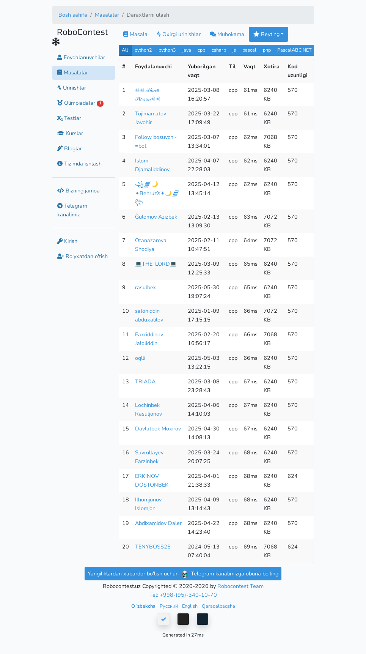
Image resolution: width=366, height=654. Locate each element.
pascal (249, 50)
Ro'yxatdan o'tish (82, 256)
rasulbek (145, 287)
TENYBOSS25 (153, 546)
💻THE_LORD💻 (156, 264)
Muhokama (227, 34)
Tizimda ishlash (79, 163)
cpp (201, 50)
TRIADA (145, 381)
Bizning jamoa (78, 190)
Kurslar (70, 133)
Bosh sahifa (72, 15)
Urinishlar (71, 87)
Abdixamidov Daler (158, 523)
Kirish (67, 241)
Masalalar (107, 15)
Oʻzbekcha (144, 606)
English (190, 606)
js (234, 50)
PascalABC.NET (294, 50)
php (267, 50)
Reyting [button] (266, 34)
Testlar (69, 118)
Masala (135, 34)
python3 (167, 50)
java (186, 50)
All (125, 50)
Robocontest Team (240, 586)
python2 (143, 50)
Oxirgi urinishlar (179, 34)
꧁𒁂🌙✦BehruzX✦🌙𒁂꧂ (157, 192)
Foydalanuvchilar (81, 57)
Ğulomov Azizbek (156, 217)
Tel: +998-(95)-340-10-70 (183, 595)
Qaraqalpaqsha (218, 606)
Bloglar (69, 148)
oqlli (140, 358)
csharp (219, 50)
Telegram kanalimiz (72, 210)
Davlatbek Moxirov (158, 428)
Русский (169, 606)
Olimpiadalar (80, 103)
